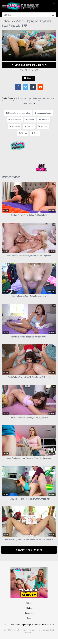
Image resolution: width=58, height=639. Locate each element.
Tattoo (23, 133)
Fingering (15, 126)
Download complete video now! (29, 64)
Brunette (43, 120)
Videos (29, 603)
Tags (29, 618)
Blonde (30, 120)
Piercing (43, 126)
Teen (35, 133)
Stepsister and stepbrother (18, 113)
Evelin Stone (7, 98)
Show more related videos (29, 549)
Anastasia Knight (43, 113)
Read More (29, 103)
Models (29, 608)
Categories (29, 613)
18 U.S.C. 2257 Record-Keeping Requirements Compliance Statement (29, 625)
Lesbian (29, 126)
